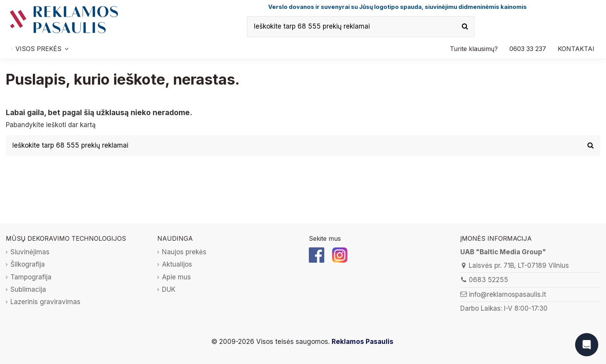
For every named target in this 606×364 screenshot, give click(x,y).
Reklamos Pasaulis (362, 341)
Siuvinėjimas (29, 252)
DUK (168, 289)
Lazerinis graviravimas (45, 302)
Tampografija (30, 277)
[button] (528, 48)
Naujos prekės (184, 252)
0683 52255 (488, 280)
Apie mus (176, 277)
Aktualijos (177, 264)
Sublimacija (28, 289)
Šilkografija (27, 264)
